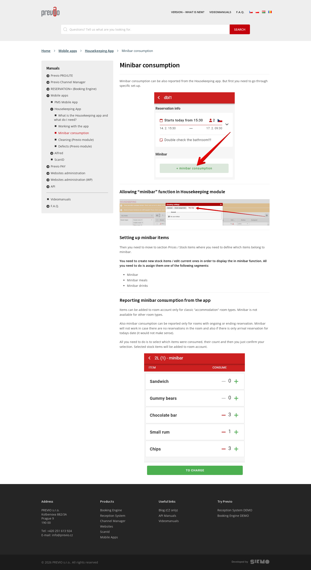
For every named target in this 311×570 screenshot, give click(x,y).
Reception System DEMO (234, 510)
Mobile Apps (109, 537)
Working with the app (73, 126)
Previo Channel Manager (68, 82)
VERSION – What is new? (187, 12)
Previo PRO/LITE (62, 75)
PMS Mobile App (66, 102)
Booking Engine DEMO (233, 516)
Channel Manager (112, 521)
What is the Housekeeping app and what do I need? (81, 117)
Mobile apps (68, 51)
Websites (106, 526)
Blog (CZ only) (168, 510)
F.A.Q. (240, 12)
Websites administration (68, 173)
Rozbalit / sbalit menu (47, 75)
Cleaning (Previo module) (76, 140)
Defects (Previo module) (75, 146)
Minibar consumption (73, 133)
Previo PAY (58, 166)
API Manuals (167, 516)
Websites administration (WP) (71, 180)
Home (45, 51)
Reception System (112, 516)
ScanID (59, 160)
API (53, 186)
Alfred (59, 153)
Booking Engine (111, 510)
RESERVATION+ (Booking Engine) (73, 89)
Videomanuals (220, 12)
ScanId (105, 532)
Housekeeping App (99, 51)
